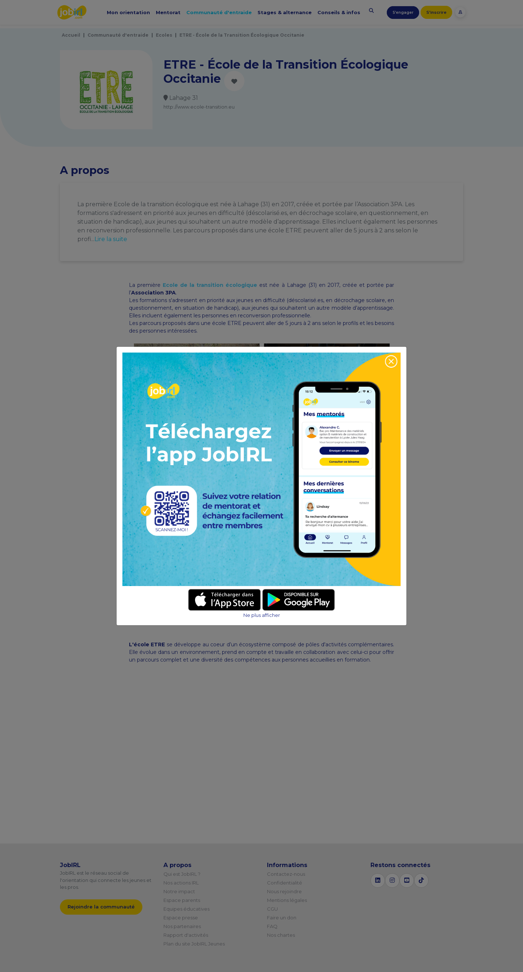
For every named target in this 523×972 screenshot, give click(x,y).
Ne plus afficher (261, 615)
